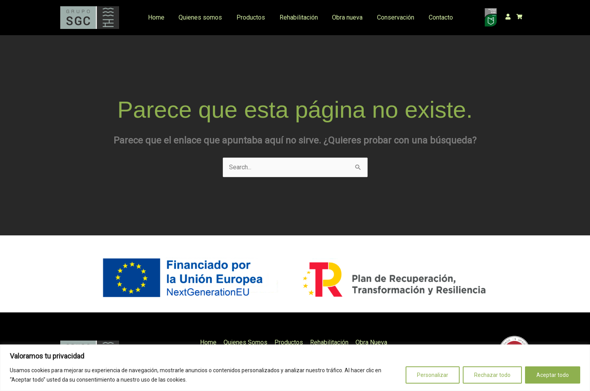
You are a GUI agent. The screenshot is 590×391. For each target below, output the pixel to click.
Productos (247, 17)
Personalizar (432, 375)
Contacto (430, 17)
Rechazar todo (492, 375)
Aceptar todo (552, 375)
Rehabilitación (293, 17)
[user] (510, 17)
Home (156, 17)
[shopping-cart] (521, 17)
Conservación (386, 17)
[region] (295, 367)
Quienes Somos (246, 342)
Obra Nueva (370, 342)
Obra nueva (340, 17)
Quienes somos (198, 17)
